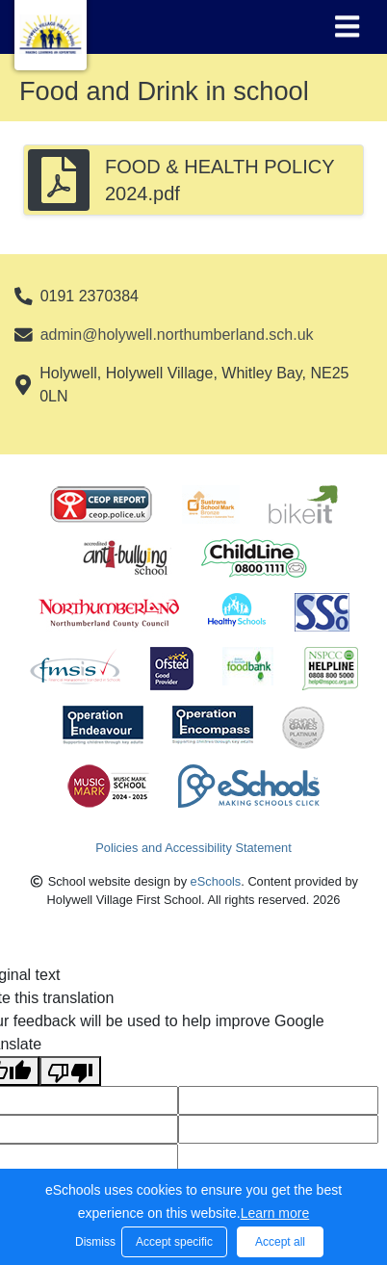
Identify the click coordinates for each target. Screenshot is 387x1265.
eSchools (216, 881)
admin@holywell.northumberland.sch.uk (177, 334)
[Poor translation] (70, 1071)
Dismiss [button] (93, 1242)
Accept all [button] (280, 1242)
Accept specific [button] (174, 1242)
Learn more (275, 1213)
